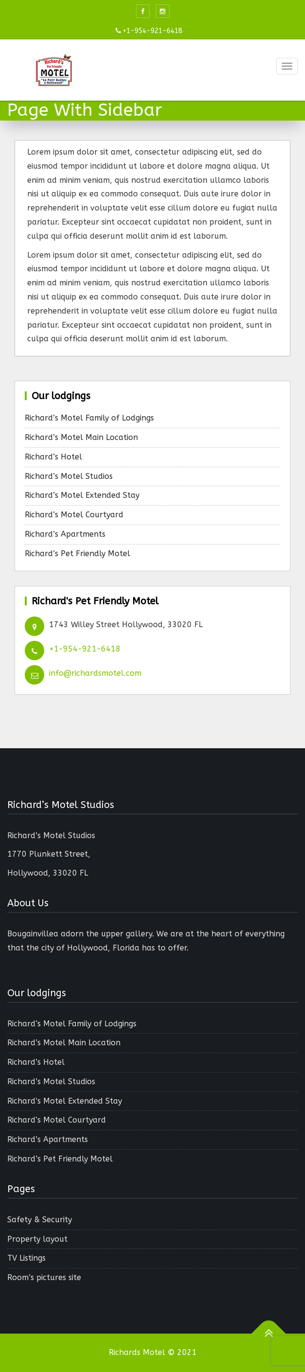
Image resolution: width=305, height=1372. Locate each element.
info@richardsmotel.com (95, 673)
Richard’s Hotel (53, 456)
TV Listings (26, 1258)
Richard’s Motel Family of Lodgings (89, 417)
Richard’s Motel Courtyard (74, 514)
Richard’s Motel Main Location (81, 437)
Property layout (37, 1239)
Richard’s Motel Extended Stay (82, 495)
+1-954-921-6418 (84, 648)
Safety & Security (39, 1219)
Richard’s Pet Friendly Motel (77, 553)
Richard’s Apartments (65, 534)
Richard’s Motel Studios (69, 476)
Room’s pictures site (44, 1277)
